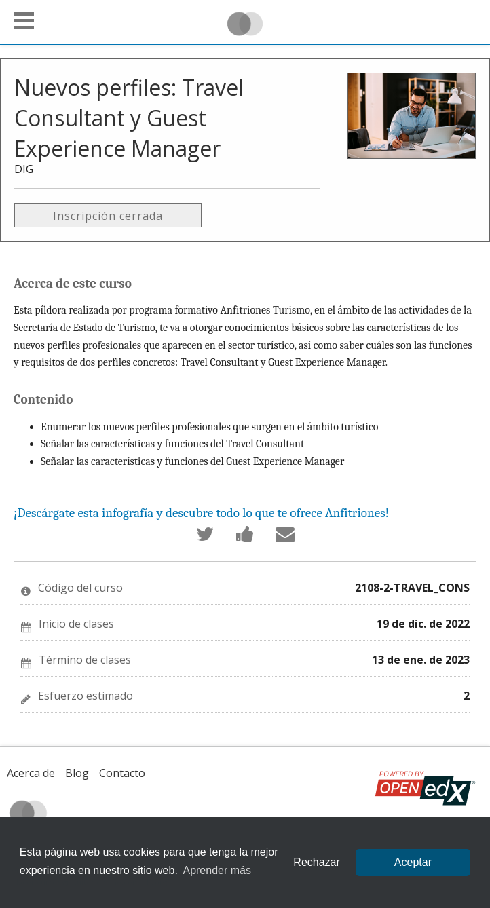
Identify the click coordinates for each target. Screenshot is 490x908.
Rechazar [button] (316, 862)
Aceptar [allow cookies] (413, 862)
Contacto (122, 772)
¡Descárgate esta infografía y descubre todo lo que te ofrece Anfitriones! (201, 513)
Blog (77, 772)
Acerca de (31, 772)
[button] (24, 20)
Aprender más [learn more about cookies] (217, 870)
